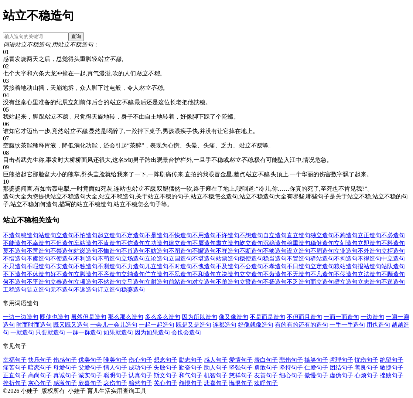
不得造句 (369, 258)
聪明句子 (115, 375)
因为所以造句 (199, 317)
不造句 (12, 235)
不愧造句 (204, 266)
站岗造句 (86, 251)
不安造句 (62, 266)
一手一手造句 (347, 325)
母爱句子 (65, 367)
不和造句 (204, 274)
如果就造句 (118, 332)
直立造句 (298, 235)
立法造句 (369, 274)
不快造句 (180, 235)
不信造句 (133, 243)
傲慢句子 (316, 375)
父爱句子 (90, 367)
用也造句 (378, 325)
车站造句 (86, 243)
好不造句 (62, 274)
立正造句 (369, 235)
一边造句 (372, 317)
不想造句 (251, 235)
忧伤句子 (366, 360)
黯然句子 (140, 383)
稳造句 (29, 235)
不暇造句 (38, 266)
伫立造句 (156, 274)
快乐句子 (40, 360)
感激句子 (65, 383)
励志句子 (190, 360)
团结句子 (341, 367)
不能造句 (15, 243)
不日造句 (298, 266)
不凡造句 (322, 274)
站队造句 (393, 266)
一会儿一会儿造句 (113, 325)
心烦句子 (366, 375)
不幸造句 (38, 243)
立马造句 (133, 282)
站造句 (47, 235)
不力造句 (133, 266)
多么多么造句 (162, 317)
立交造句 (251, 274)
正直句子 (15, 375)
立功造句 (156, 243)
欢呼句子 (266, 383)
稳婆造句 (133, 289)
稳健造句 (322, 243)
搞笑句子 (316, 360)
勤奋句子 (190, 367)
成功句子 (140, 367)
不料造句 (393, 243)
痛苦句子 (15, 367)
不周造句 (322, 251)
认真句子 (140, 375)
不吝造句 (109, 274)
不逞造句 (393, 282)
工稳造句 (15, 289)
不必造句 (393, 235)
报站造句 (369, 266)
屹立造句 (251, 243)
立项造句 (86, 282)
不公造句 (251, 266)
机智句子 (216, 375)
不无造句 (298, 274)
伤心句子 (140, 360)
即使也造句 (54, 317)
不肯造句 (109, 243)
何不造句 (15, 282)
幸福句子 (15, 360)
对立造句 (204, 282)
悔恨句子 (241, 383)
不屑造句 (204, 243)
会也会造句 (186, 332)
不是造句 (156, 235)
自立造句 (275, 235)
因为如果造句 (152, 332)
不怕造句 (86, 235)
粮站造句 (346, 266)
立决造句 (227, 274)
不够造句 (275, 251)
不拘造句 (346, 258)
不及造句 (227, 266)
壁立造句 (346, 282)
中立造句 (393, 258)
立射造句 (156, 282)
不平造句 (38, 282)
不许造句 (227, 235)
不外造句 (369, 251)
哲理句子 (341, 360)
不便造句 (62, 258)
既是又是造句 (193, 325)
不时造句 (180, 266)
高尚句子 (40, 375)
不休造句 (38, 274)
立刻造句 (346, 243)
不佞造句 (346, 274)
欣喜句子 (90, 383)
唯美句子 (115, 360)
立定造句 (322, 266)
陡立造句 (38, 289)
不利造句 (86, 258)
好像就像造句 (255, 325)
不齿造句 (275, 274)
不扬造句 (275, 282)
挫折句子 (15, 383)
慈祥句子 (241, 375)
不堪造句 (204, 258)
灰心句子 (40, 383)
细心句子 (291, 375)
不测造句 (109, 266)
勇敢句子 (266, 367)
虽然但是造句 (88, 317)
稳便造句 (251, 258)
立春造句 (62, 282)
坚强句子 (241, 367)
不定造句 (133, 235)
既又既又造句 (71, 325)
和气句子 (190, 375)
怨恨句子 (190, 383)
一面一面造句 (341, 317)
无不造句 (62, 289)
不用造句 (204, 235)
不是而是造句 (267, 317)
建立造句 (180, 243)
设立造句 (298, 251)
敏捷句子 (391, 367)
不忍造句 (180, 274)
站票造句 (227, 258)
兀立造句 (156, 266)
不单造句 (227, 282)
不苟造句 (109, 258)
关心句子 (165, 383)
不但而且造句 (304, 317)
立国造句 (180, 258)
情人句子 (115, 367)
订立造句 (109, 289)
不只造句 (15, 266)
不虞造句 (38, 258)
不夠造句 (346, 235)
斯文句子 (165, 375)
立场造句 (133, 258)
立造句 (65, 235)
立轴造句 (133, 274)
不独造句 (86, 266)
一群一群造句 (84, 332)
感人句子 (216, 360)
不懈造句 (204, 251)
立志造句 (369, 282)
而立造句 (322, 282)
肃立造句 (227, 243)
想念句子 (165, 360)
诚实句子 (90, 375)
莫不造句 (15, 251)
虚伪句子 (341, 375)
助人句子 (216, 367)
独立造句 (322, 235)
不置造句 (298, 258)
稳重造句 (298, 243)
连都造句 (224, 325)
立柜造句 (393, 251)
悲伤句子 (291, 360)
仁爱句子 (316, 367)
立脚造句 (86, 274)
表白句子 (266, 360)
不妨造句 (156, 251)
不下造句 (15, 274)
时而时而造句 (34, 325)
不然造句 (109, 282)
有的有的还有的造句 (301, 325)
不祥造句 (227, 251)
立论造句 (156, 258)
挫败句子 (391, 375)
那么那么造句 (125, 317)
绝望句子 (391, 360)
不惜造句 (15, 258)
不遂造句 (86, 289)
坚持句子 (291, 367)
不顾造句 (393, 274)
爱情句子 (241, 360)
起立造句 (109, 235)
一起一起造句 (156, 325)
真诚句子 (65, 375)
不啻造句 (38, 251)
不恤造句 (109, 251)
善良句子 (366, 367)
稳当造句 (275, 258)
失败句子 (165, 367)
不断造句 (251, 251)
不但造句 (62, 243)
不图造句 (180, 251)
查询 (76, 36)
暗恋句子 (40, 367)
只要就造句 (50, 332)
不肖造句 (133, 251)
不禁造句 (62, 251)
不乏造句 (298, 282)
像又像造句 (233, 317)
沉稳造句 (275, 243)
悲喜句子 (216, 383)
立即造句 (369, 243)
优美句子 (90, 360)
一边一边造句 (20, 317)
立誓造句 (251, 282)
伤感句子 (65, 360)
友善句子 (266, 375)
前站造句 (180, 282)
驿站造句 (322, 258)
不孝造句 (275, 266)
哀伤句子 (115, 383)
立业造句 (346, 251)
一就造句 (22, 332)
